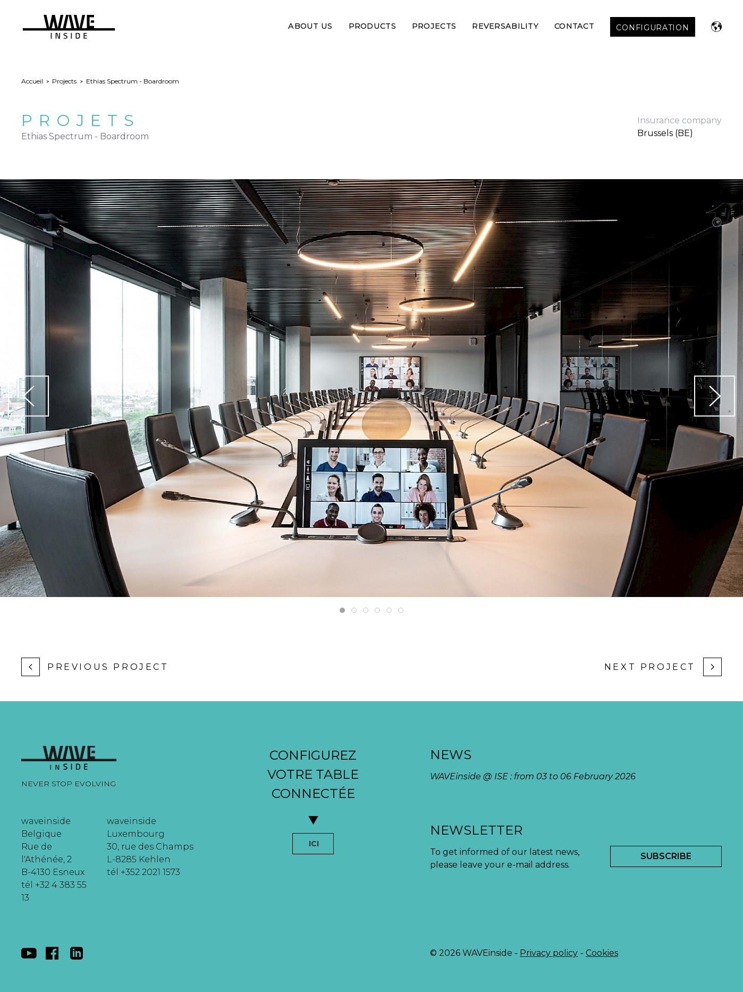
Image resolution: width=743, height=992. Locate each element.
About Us (310, 26)
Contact (574, 26)
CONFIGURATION (652, 27)
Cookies (602, 953)
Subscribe (665, 856)
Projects (434, 26)
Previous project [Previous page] (95, 667)
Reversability (505, 26)
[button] (716, 26)
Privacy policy (549, 953)
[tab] (342, 610)
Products (372, 26)
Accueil (32, 81)
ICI (314, 843)
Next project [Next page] (663, 667)
